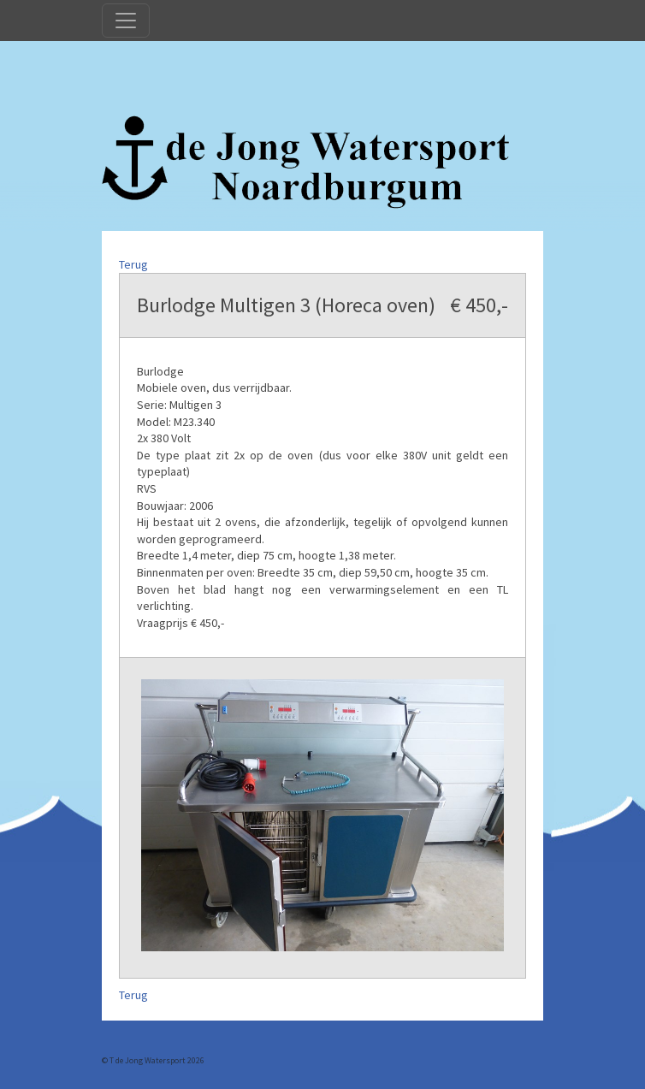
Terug (133, 264)
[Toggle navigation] (126, 20)
